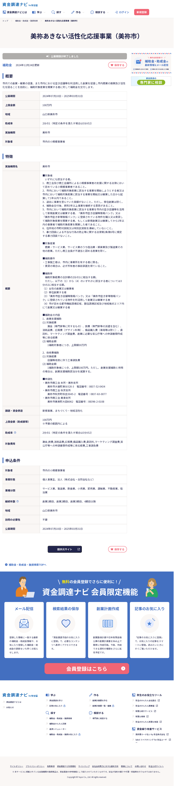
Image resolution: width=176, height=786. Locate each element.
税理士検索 (140, 716)
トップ (5, 20)
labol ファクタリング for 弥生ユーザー (151, 741)
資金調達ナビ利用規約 (66, 766)
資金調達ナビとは (15, 12)
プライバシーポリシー (35, 766)
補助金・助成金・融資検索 (26, 20)
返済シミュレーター (57, 729)
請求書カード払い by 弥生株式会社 (150, 734)
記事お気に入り (56, 705)
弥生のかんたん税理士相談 (147, 721)
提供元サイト (64, 549)
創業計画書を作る (100, 700)
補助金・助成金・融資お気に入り (63, 734)
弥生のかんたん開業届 (145, 705)
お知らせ (10, 707)
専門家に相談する (100, 718)
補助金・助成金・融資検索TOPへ (27, 564)
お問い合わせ (140, 766)
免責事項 (51, 766)
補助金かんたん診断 (57, 723)
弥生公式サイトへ (156, 766)
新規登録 (142, 12)
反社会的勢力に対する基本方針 (105, 766)
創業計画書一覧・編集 (101, 705)
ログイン (124, 12)
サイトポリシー (16, 766)
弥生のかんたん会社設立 (146, 700)
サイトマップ (84, 766)
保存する (119, 65)
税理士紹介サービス (144, 711)
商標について (126, 766)
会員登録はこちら (95, 668)
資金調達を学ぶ (56, 700)
